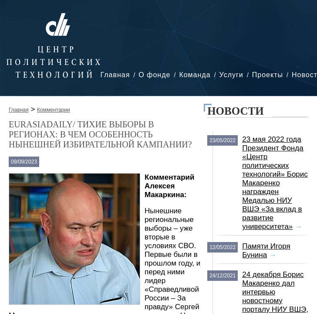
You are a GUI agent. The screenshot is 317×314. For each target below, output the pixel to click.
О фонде (154, 74)
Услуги (231, 74)
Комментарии (53, 110)
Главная (115, 74)
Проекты (267, 74)
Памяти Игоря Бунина (266, 250)
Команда (194, 74)
